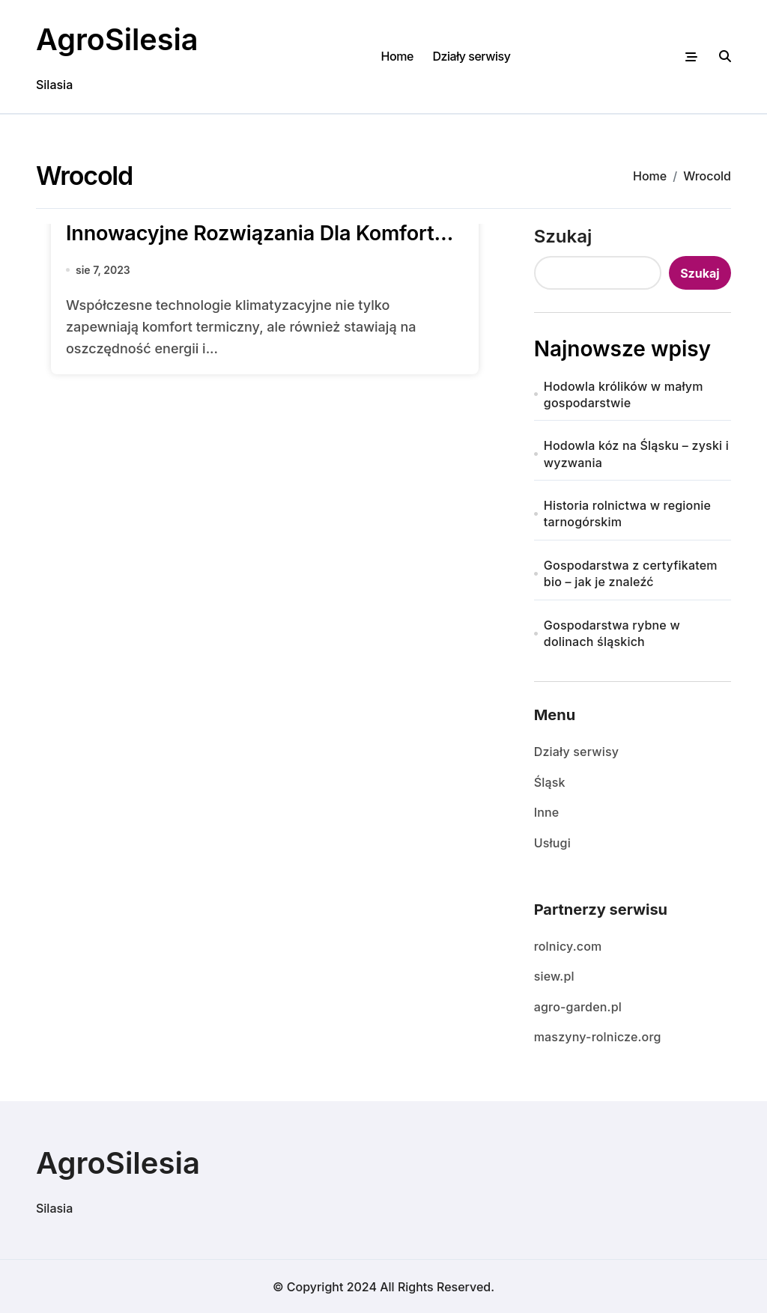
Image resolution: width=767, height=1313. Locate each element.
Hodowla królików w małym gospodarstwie (623, 393)
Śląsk (550, 781)
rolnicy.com (568, 946)
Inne (547, 812)
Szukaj (563, 235)
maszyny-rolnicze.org (597, 1036)
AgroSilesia (118, 39)
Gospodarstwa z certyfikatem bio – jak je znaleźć (631, 573)
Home (397, 56)
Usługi (552, 842)
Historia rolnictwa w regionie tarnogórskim (627, 513)
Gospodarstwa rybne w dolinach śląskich (612, 632)
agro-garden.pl (578, 1006)
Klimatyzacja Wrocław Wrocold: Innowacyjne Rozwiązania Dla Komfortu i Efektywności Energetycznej (261, 232)
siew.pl (554, 976)
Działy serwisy (471, 56)
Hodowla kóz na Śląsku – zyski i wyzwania (636, 453)
